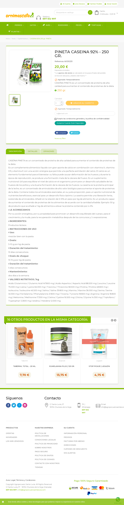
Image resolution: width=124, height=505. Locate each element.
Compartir (62, 133)
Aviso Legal (10, 480)
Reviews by (60, 138)
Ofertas (10, 433)
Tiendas (39, 467)
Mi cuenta (65, 4)
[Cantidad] (57, 103)
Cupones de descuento (75, 449)
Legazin (99, 361)
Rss (19, 405)
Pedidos (68, 437)
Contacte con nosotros (47, 463)
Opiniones (48, 151)
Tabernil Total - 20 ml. (24, 366)
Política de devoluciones (42, 434)
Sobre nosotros (43, 448)
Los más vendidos (15, 441)
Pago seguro (41, 452)
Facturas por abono (74, 441)
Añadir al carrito (82, 103)
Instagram (25, 405)
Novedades (11, 437)
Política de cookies (45, 459)
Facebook (8, 405)
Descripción (15, 151)
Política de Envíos (44, 455)
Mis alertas (69, 453)
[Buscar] (73, 12)
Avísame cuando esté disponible (70, 123)
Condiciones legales (45, 440)
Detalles (32, 151)
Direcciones (70, 445)
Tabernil (25, 361)
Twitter (13, 405)
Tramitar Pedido (95, 4)
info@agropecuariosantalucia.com (32, 490)
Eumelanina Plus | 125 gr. (61, 366)
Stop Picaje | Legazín (99, 366)
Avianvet (62, 361)
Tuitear (75, 133)
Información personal (75, 433)
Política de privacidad (46, 444)
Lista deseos (79, 4)
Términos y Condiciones (25, 480)
